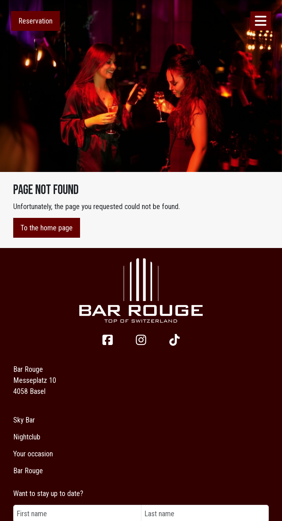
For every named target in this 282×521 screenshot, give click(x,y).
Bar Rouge (28, 470)
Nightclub (26, 436)
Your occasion (33, 453)
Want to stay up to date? (48, 493)
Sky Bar (24, 420)
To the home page (47, 227)
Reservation (35, 21)
